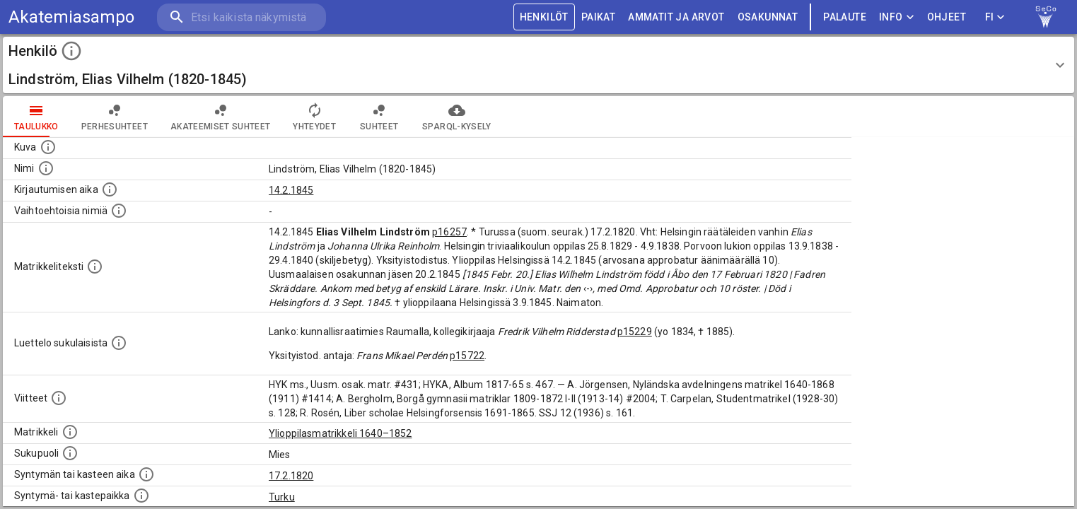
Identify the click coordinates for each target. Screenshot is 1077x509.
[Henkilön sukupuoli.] (70, 453)
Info (896, 17)
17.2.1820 (291, 475)
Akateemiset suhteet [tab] (220, 116)
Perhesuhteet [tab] (114, 116)
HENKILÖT (544, 17)
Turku (282, 497)
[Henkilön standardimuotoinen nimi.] (46, 168)
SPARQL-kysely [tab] (456, 116)
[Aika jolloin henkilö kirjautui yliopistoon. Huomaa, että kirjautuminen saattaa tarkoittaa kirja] (109, 189)
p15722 (467, 355)
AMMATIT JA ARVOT (676, 17)
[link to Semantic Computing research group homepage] (1046, 17)
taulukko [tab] (36, 116)
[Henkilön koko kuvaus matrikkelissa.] (94, 266)
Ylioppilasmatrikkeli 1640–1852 (340, 433)
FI (995, 17)
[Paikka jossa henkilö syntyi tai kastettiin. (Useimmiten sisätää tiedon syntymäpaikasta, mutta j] (141, 495)
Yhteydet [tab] (314, 116)
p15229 (634, 331)
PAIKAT (598, 17)
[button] (538, 65)
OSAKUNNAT (768, 17)
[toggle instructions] (71, 51)
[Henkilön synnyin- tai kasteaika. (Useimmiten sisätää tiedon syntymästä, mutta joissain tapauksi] (146, 474)
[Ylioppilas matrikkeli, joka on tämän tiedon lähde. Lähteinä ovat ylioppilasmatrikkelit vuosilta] (70, 432)
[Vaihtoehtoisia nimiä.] (118, 210)
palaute (844, 17)
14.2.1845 (291, 190)
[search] (240, 17)
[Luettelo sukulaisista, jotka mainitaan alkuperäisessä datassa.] (118, 343)
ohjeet (946, 17)
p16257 (449, 232)
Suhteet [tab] (379, 116)
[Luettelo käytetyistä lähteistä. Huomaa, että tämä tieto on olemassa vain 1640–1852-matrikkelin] (58, 398)
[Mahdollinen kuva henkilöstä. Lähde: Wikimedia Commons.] (48, 147)
